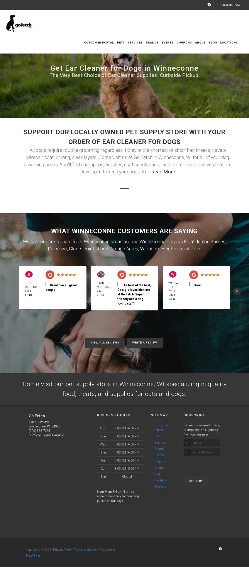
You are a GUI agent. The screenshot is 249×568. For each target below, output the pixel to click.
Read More (163, 171)
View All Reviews (105, 342)
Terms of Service (85, 551)
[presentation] (207, 465)
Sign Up (195, 482)
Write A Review (144, 342)
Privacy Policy (62, 551)
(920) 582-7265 (39, 432)
